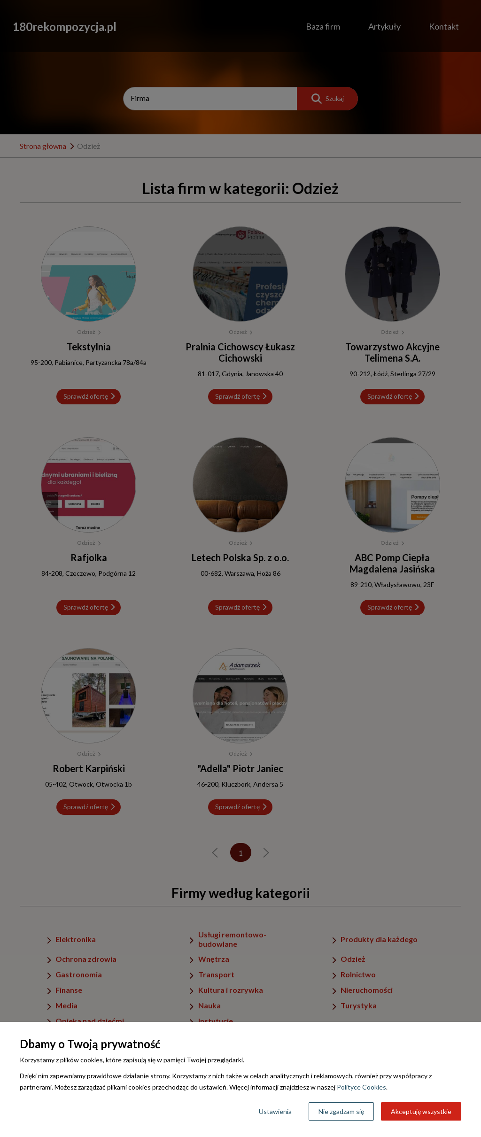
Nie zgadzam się (341, 1111)
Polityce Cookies (361, 1087)
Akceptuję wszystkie (421, 1111)
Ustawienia (275, 1111)
